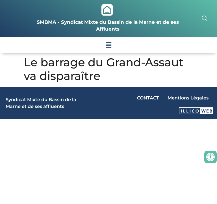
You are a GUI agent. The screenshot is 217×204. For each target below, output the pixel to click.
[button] (108, 45)
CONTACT (148, 98)
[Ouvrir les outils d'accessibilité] (210, 157)
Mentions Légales (188, 98)
